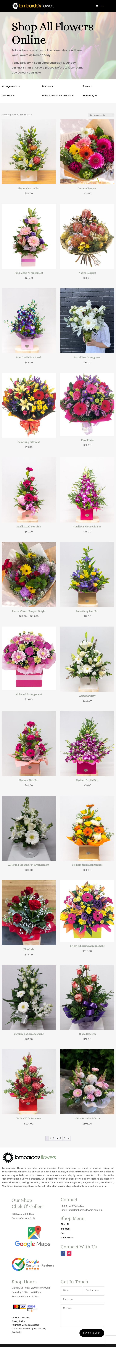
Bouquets (47, 86)
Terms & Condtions (20, 1317)
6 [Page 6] (64, 1138)
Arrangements (10, 86)
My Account (66, 1237)
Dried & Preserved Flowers (56, 95)
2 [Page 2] (50, 1138)
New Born (7, 95)
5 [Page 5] (60, 1138)
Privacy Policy (18, 1321)
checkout (65, 1229)
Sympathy (88, 95)
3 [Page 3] (53, 1138)
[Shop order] (101, 115)
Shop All (65, 1224)
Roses (86, 86)
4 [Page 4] (57, 1138)
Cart (63, 1233)
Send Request (92, 1333)
